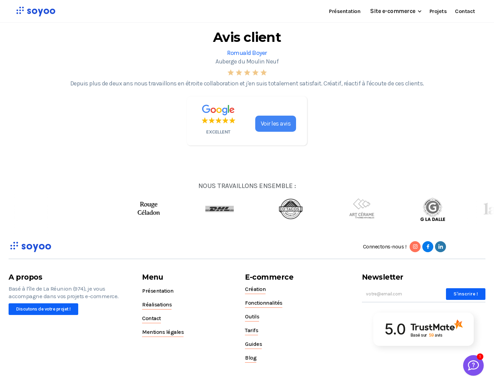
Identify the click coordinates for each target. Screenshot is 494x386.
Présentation (344, 11)
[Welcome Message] (473, 365)
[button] (395, 11)
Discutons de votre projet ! (43, 309)
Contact (465, 11)
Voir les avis (276, 123)
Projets (438, 11)
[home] (36, 11)
